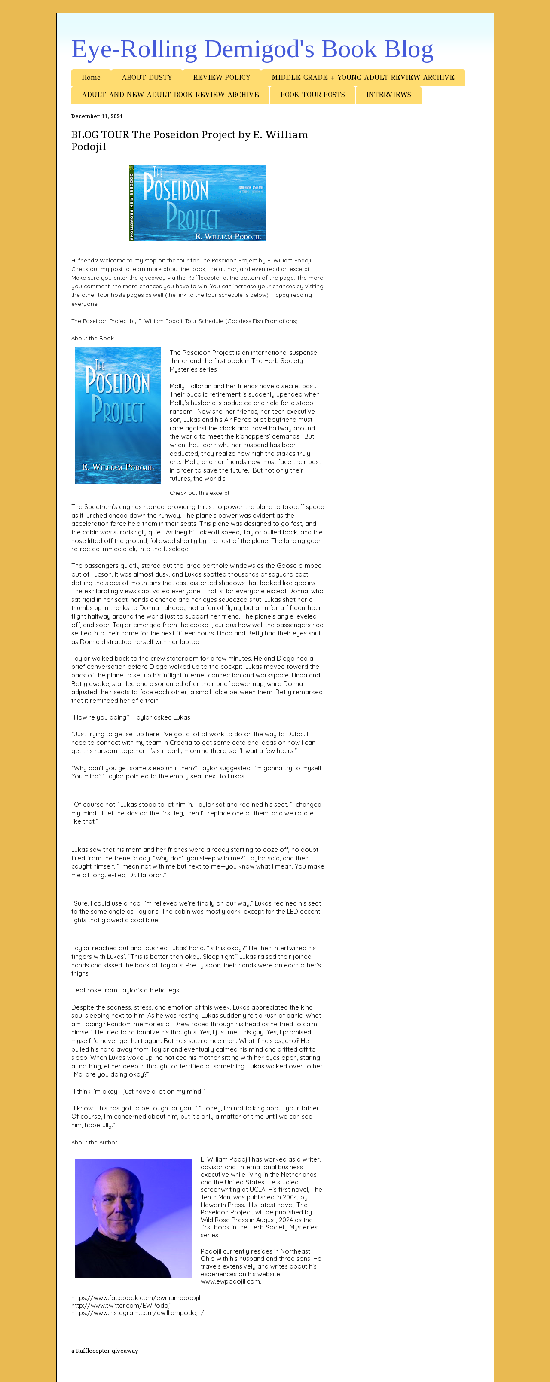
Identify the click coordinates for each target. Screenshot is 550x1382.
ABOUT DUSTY (147, 77)
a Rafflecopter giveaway (104, 1351)
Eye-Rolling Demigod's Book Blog (252, 48)
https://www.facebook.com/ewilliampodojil (135, 1298)
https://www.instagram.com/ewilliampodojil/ (137, 1313)
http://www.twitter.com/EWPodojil (122, 1305)
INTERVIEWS (388, 95)
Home (91, 77)
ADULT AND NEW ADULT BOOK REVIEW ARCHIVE (170, 95)
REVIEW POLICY (222, 77)
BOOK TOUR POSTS (312, 95)
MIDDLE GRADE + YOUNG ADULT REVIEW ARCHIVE (363, 77)
